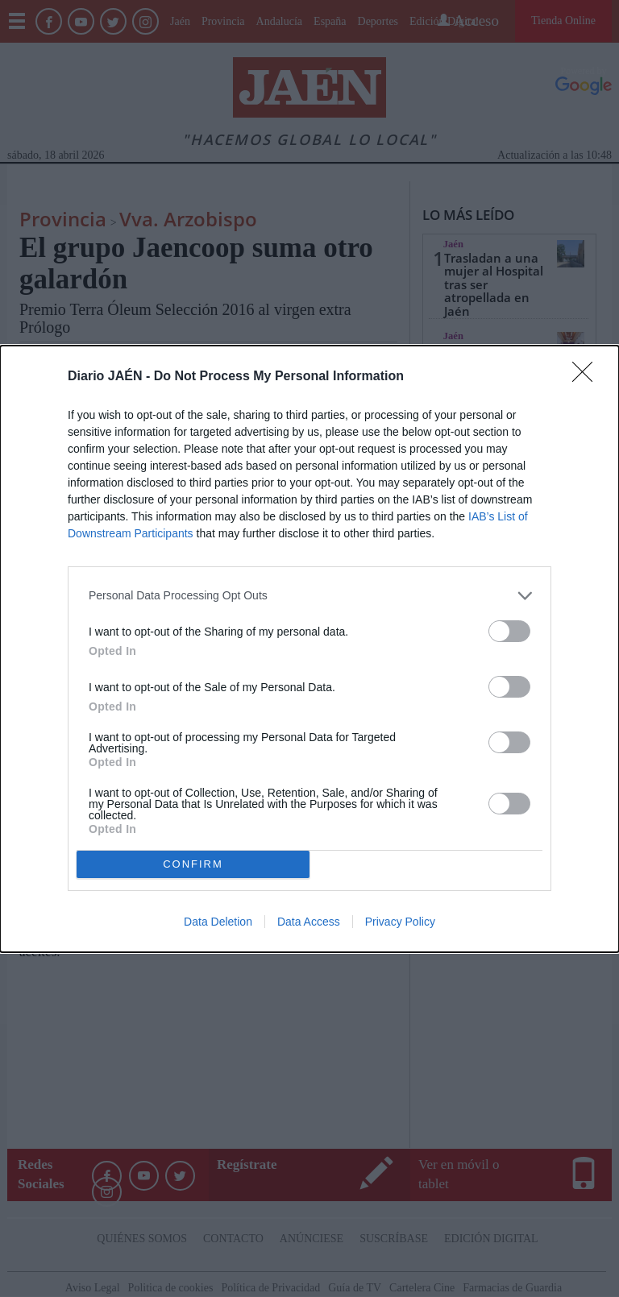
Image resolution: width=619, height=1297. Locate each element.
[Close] (587, 377)
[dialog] (309, 649)
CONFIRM (193, 864)
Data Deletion (218, 921)
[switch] (509, 631)
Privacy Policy (400, 921)
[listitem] (309, 595)
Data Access (308, 921)
